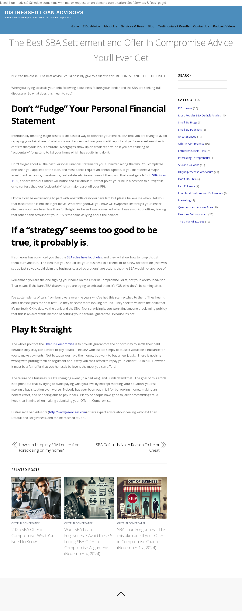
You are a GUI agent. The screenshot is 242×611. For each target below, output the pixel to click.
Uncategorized (187, 136)
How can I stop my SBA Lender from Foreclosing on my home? (50, 447)
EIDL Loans (185, 108)
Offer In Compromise (59, 344)
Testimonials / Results (174, 26)
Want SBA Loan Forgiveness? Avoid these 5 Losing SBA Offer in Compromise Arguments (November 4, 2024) (87, 541)
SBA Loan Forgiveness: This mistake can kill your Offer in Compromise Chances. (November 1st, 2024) (140, 541)
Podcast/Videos (224, 26)
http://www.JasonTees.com (68, 412)
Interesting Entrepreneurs (194, 158)
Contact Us (201, 26)
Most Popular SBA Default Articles (199, 115)
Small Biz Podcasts (190, 129)
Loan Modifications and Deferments (200, 193)
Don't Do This (187, 179)
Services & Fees (132, 26)
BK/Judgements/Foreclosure (195, 172)
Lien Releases (186, 186)
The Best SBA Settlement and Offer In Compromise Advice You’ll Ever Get (121, 49)
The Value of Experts (191, 221)
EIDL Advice (91, 26)
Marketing (184, 200)
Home (75, 26)
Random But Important (193, 214)
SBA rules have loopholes (85, 257)
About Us (110, 26)
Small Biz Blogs (187, 122)
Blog (151, 26)
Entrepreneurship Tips (192, 151)
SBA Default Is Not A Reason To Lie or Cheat (127, 447)
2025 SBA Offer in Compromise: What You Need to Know (33, 535)
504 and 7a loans (188, 165)
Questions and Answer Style (195, 207)
